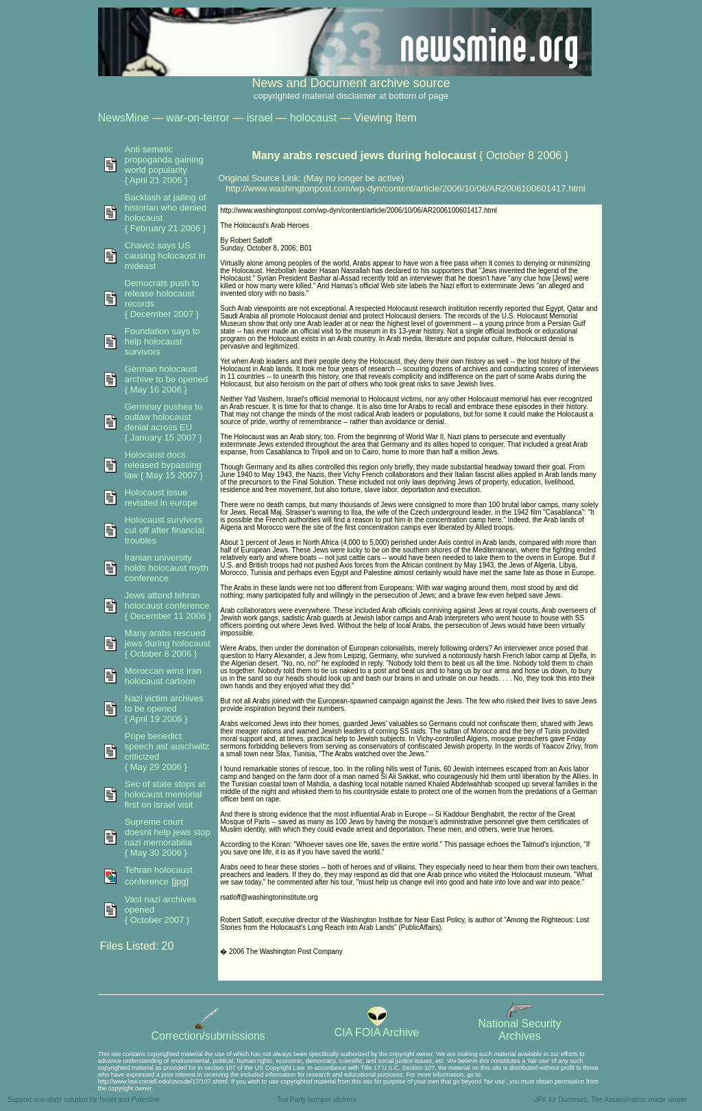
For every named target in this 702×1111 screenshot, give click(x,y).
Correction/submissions (208, 1031)
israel (260, 118)
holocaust (313, 118)
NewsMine (123, 118)
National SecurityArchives (519, 1025)
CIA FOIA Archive (377, 1027)
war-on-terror (197, 118)
